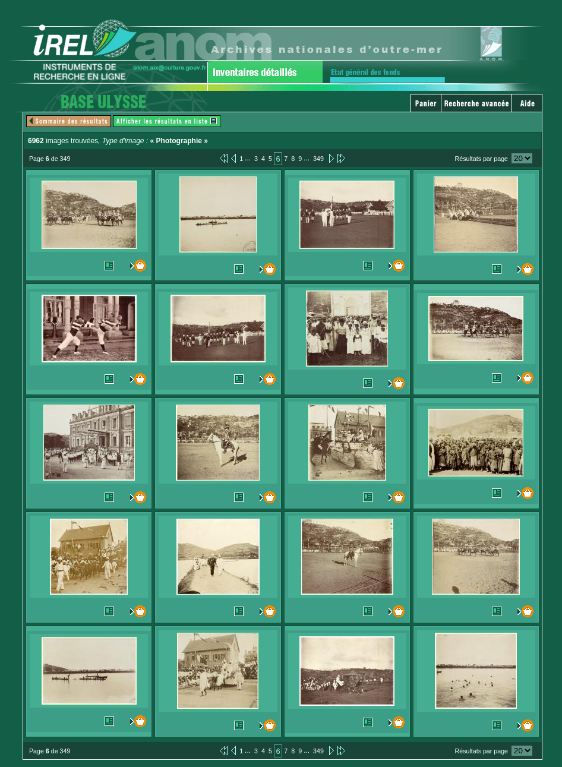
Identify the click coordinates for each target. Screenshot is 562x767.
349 (318, 158)
